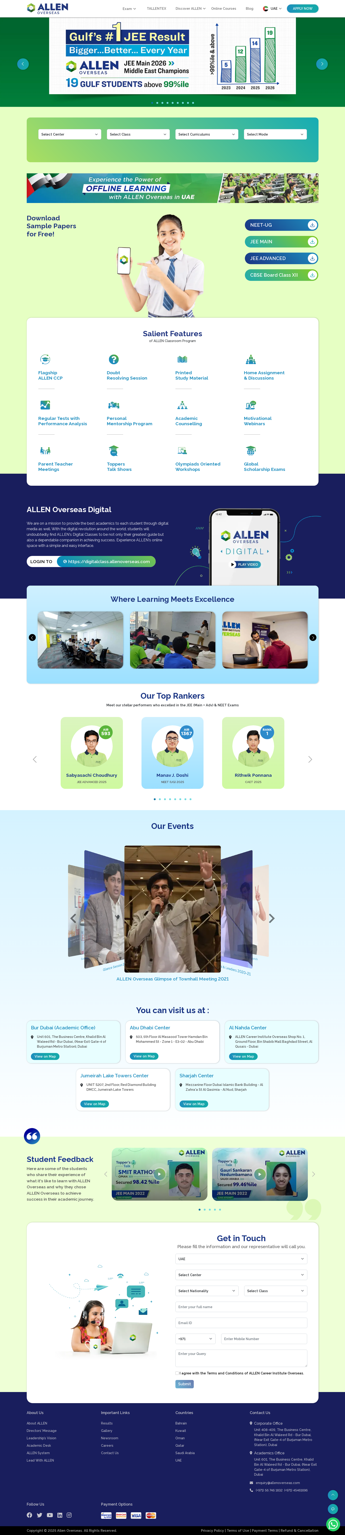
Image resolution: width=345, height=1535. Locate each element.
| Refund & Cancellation (299, 1531)
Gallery (106, 1431)
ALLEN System (38, 1453)
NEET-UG (283, 225)
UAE (178, 1460)
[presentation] (32, 637)
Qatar (179, 1446)
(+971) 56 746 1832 (269, 1490)
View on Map (45, 1057)
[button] (152, 103)
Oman (180, 1438)
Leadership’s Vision (41, 1438)
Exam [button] (127, 9)
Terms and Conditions (225, 1373)
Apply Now (302, 8)
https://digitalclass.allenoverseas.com (107, 561)
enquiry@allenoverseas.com (275, 1483)
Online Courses (223, 8)
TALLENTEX (156, 8)
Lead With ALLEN (40, 1460)
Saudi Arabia (185, 1453)
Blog (249, 8)
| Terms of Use (237, 1531)
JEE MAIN (283, 241)
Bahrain (181, 1423)
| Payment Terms (264, 1531)
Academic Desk (39, 1446)
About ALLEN (37, 1423)
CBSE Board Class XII (283, 275)
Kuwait (180, 1431)
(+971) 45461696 (296, 1490)
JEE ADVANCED (283, 258)
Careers (107, 1446)
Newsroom (109, 1438)
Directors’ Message (42, 1431)
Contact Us (110, 1453)
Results (107, 1423)
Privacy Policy (213, 1531)
